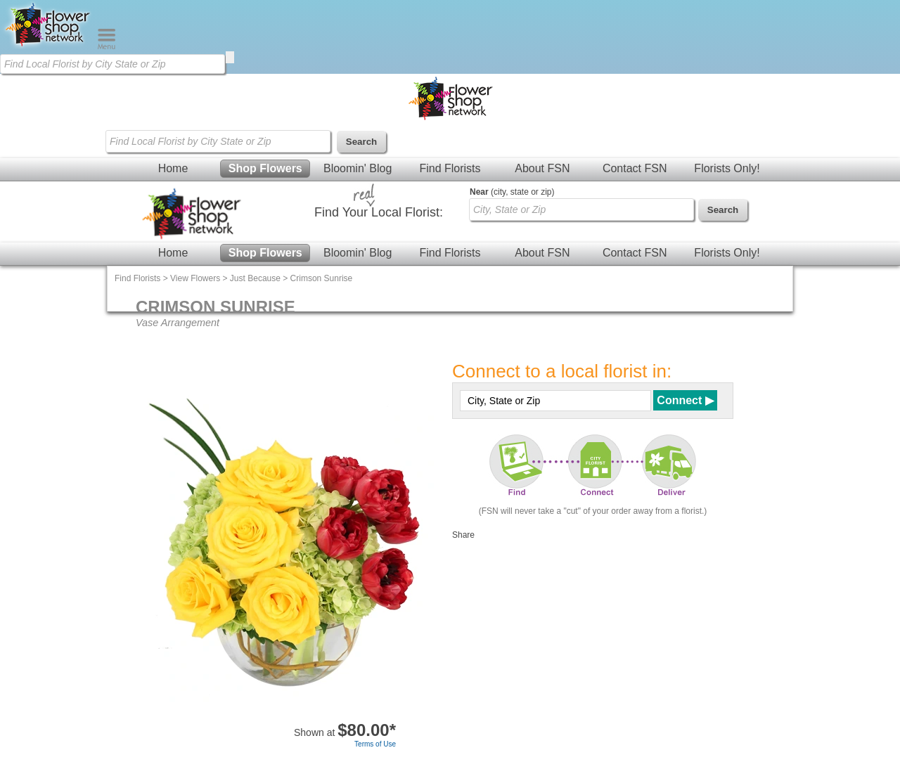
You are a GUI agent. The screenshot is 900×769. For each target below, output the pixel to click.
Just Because (255, 278)
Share (463, 535)
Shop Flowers (265, 168)
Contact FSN (635, 168)
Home (173, 168)
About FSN (542, 168)
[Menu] (106, 46)
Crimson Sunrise (321, 278)
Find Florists (449, 168)
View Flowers (195, 278)
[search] (230, 57)
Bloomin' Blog (357, 168)
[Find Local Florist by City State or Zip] (112, 64)
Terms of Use (375, 744)
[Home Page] (48, 46)
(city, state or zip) (512, 192)
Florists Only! (726, 168)
